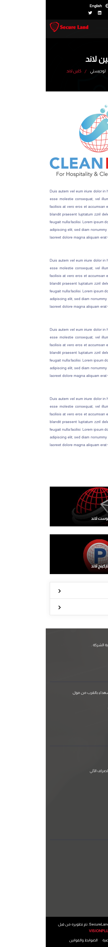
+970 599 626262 (79, 718)
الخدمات (92, 859)
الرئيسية (78, 70)
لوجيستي (52, 71)
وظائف (87, 900)
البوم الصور (84, 892)
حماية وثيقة (84, 762)
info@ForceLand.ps (77, 708)
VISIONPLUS (54, 931)
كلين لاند (86, 802)
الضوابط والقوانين (37, 940)
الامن (54, 591)
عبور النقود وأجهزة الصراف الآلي (68, 771)
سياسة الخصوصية (71, 940)
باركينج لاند (54, 566)
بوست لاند (54, 518)
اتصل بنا (92, 867)
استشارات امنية (81, 788)
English (50, 6)
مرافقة (87, 779)
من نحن (92, 876)
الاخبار (89, 884)
